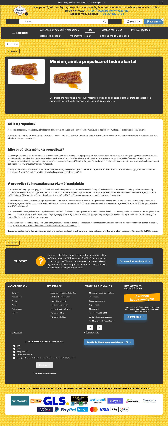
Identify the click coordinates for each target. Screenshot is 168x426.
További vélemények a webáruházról (107, 342)
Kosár (14, 305)
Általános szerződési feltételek (63, 293)
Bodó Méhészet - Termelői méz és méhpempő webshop (84, 388)
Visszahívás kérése (112, 30)
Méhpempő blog (57, 313)
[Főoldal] (7, 44)
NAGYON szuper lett (24, 355)
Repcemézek (94, 305)
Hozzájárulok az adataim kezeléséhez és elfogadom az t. (46, 358)
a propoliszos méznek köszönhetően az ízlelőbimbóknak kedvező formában (43, 225)
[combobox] (63, 21)
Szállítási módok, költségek (114, 36)
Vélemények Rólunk (80, 36)
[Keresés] (104, 21)
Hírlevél (15, 313)
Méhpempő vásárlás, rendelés (101, 293)
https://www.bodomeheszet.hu (108, 10)
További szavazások (44, 373)
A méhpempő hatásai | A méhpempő (59, 30)
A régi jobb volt (22, 352)
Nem (18, 349)
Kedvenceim (17, 309)
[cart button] (153, 21)
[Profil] (133, 21)
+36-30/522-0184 (112, 13)
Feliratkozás (134, 316)
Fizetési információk (59, 301)
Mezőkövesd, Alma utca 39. (103, 321)
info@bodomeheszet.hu (102, 317)
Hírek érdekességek (50, 36)
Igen (18, 345)
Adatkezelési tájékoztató (61, 297)
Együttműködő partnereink (61, 309)
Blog (90, 30)
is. (78, 225)
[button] (20, 33)
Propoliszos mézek (97, 301)
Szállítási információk (59, 305)
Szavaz (43, 365)
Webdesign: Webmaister (45, 388)
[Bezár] (161, 2)
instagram (99, 327)
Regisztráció (17, 297)
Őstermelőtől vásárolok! (133, 261)
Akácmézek (94, 297)
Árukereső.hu (97, 402)
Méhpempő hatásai (58, 317)
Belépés (15, 293)
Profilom (15, 301)
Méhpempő (93, 309)
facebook (90, 327)
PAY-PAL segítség (140, 30)
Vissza (14, 51)
